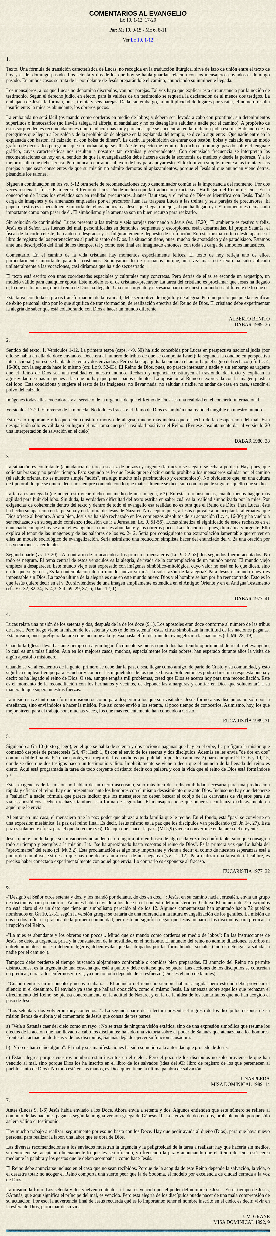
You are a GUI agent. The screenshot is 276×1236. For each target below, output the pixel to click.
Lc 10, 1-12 (142, 40)
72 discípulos (257, 902)
